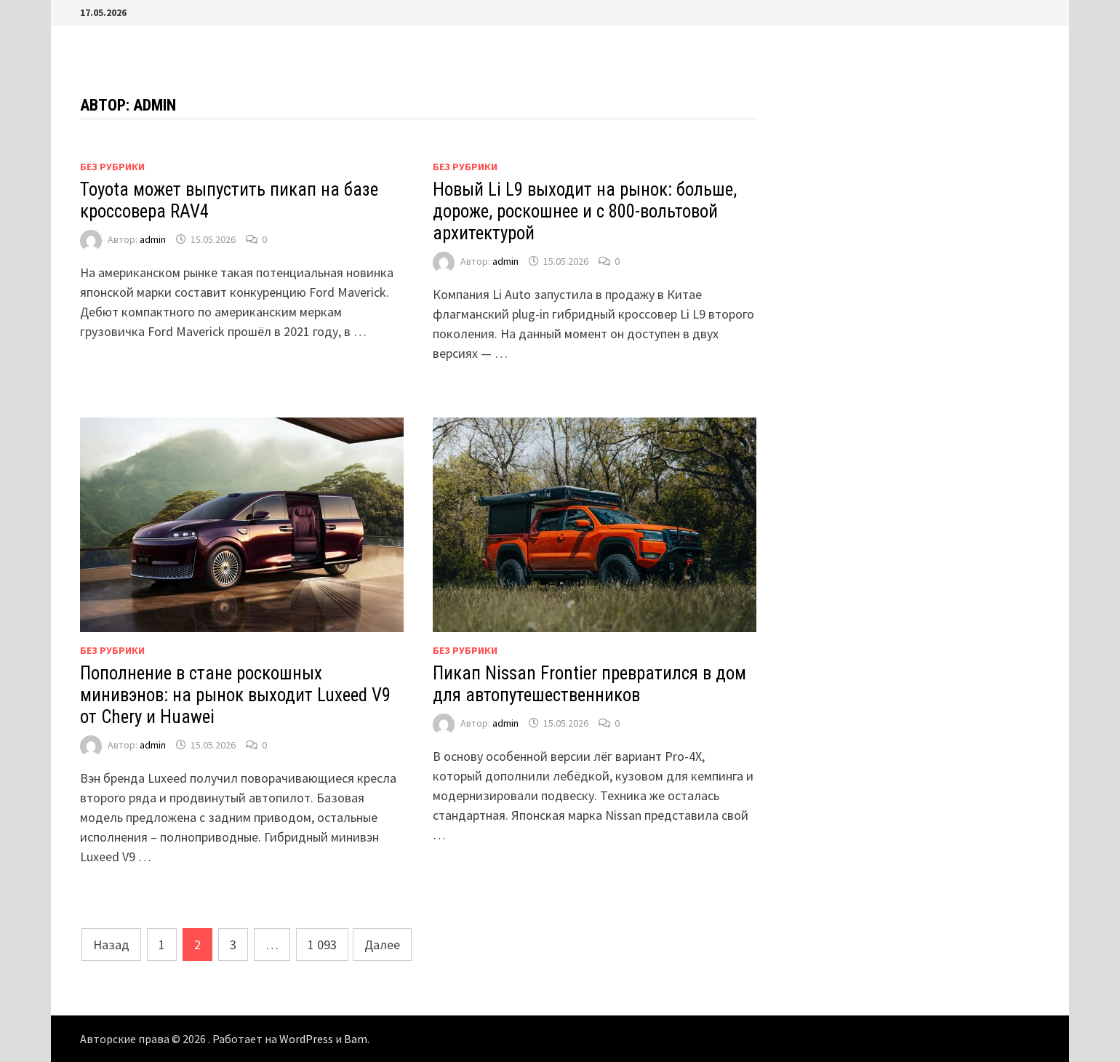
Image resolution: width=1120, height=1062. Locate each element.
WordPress (306, 1038)
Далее (382, 944)
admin (153, 239)
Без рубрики (112, 166)
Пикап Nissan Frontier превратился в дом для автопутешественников (589, 684)
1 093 (322, 944)
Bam (355, 1038)
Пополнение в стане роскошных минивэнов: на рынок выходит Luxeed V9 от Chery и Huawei (235, 695)
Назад (111, 944)
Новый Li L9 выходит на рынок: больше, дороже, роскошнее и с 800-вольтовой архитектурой (585, 211)
